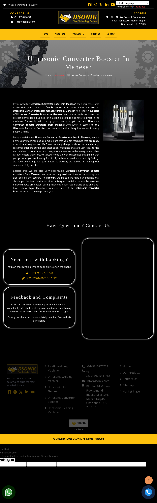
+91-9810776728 (21, 17)
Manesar (59, 75)
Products (76, 33)
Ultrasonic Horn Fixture (58, 389)
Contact (111, 33)
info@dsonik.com (23, 21)
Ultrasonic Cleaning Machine (60, 410)
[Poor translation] (10, 460)
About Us (60, 33)
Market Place (131, 391)
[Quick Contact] (118, 288)
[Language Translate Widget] (132, 3)
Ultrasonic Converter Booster (61, 400)
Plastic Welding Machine (57, 368)
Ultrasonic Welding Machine (60, 379)
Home (45, 33)
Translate (137, 6)
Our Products (131, 373)
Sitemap (95, 33)
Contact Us (130, 379)
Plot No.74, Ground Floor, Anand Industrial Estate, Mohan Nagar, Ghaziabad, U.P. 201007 (126, 21)
